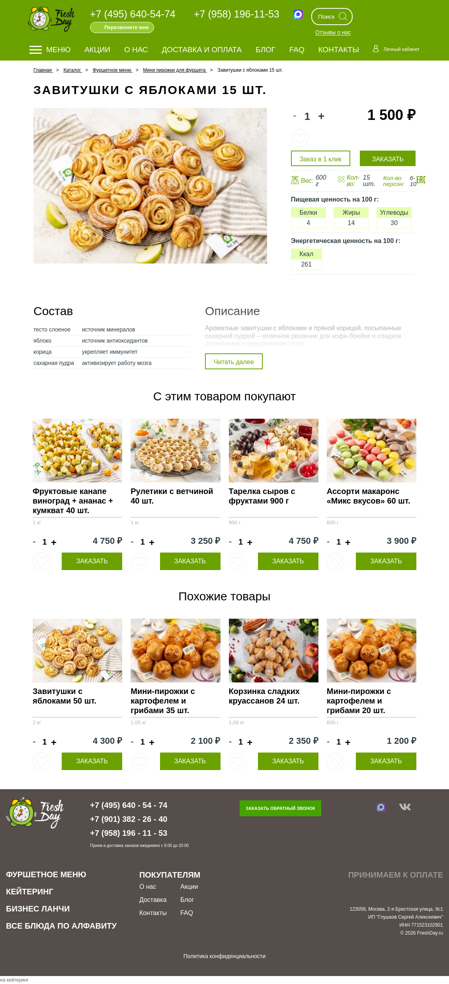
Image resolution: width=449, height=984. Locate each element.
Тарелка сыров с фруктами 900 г (262, 496)
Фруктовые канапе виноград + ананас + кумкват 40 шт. (73, 501)
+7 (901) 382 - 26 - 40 (128, 819)
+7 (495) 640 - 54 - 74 (128, 805)
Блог (265, 49)
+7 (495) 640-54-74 (133, 14)
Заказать (92, 561)
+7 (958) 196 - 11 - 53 (128, 833)
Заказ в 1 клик (321, 159)
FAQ (297, 49)
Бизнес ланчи (38, 908)
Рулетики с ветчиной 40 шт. (172, 496)
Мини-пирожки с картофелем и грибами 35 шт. (163, 701)
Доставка (153, 899)
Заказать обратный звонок (280, 808)
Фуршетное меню (46, 874)
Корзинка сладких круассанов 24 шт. (264, 696)
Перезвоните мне (126, 27)
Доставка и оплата (202, 49)
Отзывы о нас (333, 32)
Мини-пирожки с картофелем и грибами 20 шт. (359, 701)
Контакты (338, 49)
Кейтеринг (29, 891)
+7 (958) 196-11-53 (236, 14)
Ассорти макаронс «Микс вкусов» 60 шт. (368, 496)
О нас (136, 49)
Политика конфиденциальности (225, 956)
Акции (97, 49)
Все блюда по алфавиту (61, 925)
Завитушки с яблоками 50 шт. (64, 696)
